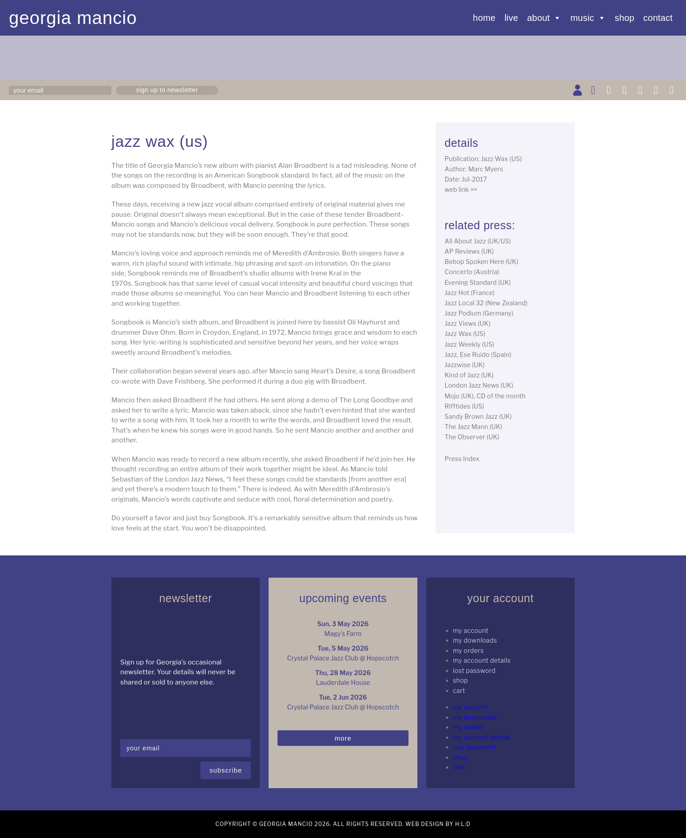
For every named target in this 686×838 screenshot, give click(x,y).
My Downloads (475, 640)
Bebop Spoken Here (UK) (481, 261)
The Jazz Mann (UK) (473, 426)
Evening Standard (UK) (478, 282)
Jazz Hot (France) (470, 292)
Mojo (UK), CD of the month (485, 396)
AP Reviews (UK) (469, 251)
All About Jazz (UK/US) (478, 241)
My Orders (468, 650)
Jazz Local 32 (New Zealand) (486, 303)
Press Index (462, 458)
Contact (658, 18)
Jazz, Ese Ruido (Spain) (478, 354)
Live (511, 18)
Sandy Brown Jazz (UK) (478, 416)
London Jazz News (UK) (479, 385)
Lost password (474, 670)
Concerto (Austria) (472, 271)
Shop (624, 18)
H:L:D (463, 824)
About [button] (544, 18)
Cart (459, 690)
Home (484, 18)
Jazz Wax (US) (465, 333)
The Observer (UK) (472, 437)
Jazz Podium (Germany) (479, 313)
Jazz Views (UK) (467, 323)
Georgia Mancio (73, 18)
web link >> (461, 189)
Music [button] (588, 18)
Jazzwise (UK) (465, 364)
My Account (471, 630)
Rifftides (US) (464, 406)
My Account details (482, 660)
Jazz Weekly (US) (469, 344)
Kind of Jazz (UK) (469, 375)
